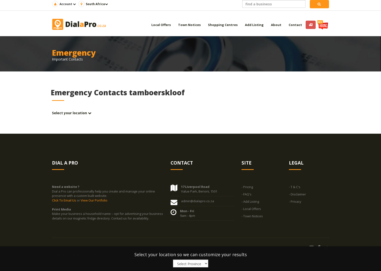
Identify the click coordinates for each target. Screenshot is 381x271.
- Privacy (295, 202)
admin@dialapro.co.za (197, 201)
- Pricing (247, 187)
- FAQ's (246, 194)
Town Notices (189, 25)
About (276, 25)
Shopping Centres (223, 25)
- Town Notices (252, 216)
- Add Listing (250, 202)
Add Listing (254, 25)
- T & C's (294, 187)
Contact (295, 25)
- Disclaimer (297, 194)
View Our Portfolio (94, 200)
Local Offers (161, 25)
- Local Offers (251, 209)
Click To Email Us (64, 200)
